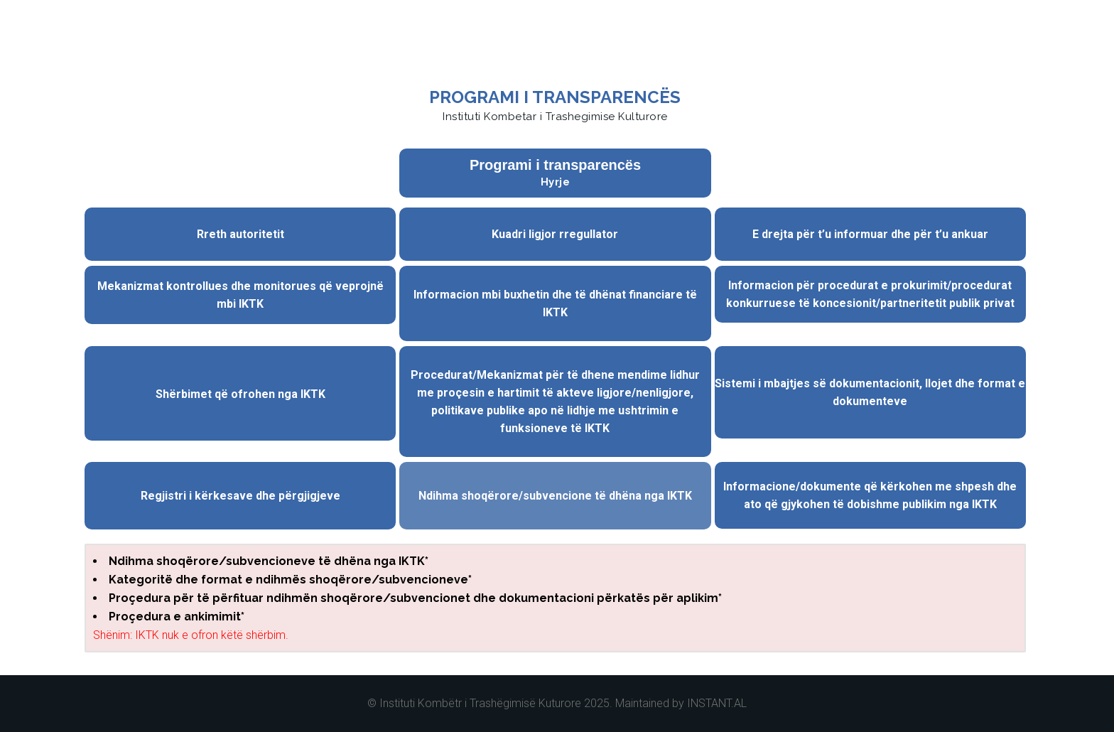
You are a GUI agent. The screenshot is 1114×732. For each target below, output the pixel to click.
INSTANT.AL (717, 703)
